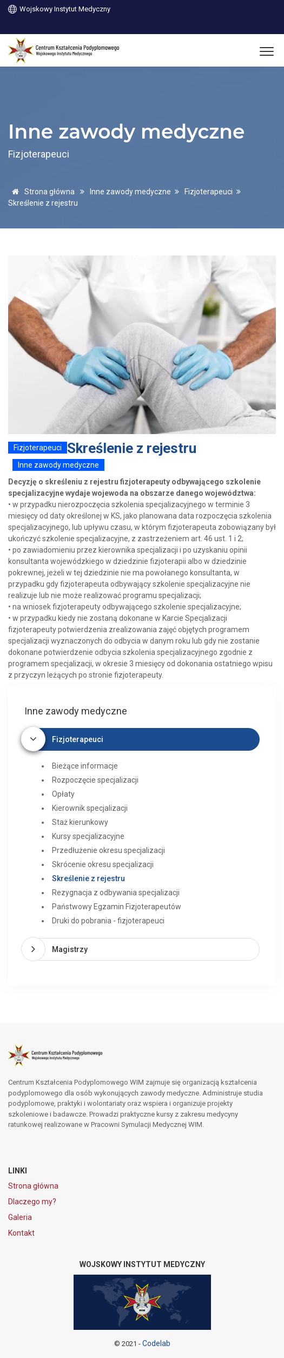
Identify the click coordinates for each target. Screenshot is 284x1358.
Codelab (156, 1343)
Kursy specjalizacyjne (88, 836)
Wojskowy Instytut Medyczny (59, 8)
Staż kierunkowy (80, 822)
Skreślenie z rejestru (88, 878)
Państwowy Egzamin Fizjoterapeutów (116, 906)
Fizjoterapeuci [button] (77, 739)
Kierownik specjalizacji (90, 808)
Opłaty (63, 794)
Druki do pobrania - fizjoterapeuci (108, 920)
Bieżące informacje (85, 766)
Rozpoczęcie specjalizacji (95, 780)
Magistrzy (70, 949)
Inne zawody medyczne (130, 191)
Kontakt (21, 1233)
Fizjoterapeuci (208, 191)
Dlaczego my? (32, 1201)
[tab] (145, 739)
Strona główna (41, 191)
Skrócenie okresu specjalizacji (103, 864)
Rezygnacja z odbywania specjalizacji (116, 892)
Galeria (20, 1217)
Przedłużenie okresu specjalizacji (108, 850)
